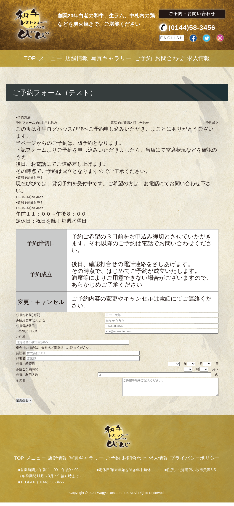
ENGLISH (171, 38)
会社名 (78, 353)
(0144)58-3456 (191, 27)
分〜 (208, 369)
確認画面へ (24, 404)
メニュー (50, 58)
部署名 (78, 358)
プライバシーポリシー (195, 461)
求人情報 (198, 58)
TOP (30, 58)
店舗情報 (76, 58)
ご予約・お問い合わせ (192, 13)
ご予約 (143, 58)
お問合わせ (169, 58)
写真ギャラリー (111, 58)
